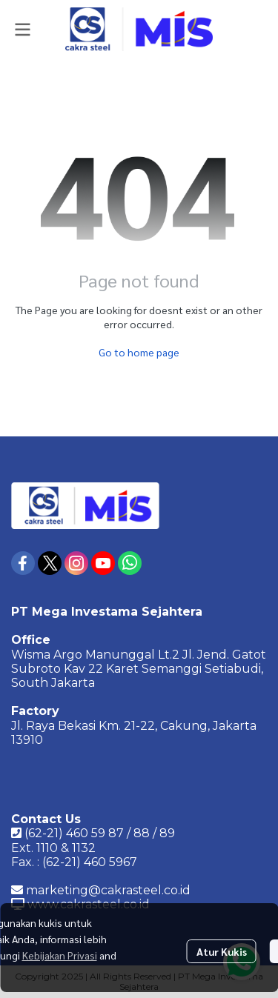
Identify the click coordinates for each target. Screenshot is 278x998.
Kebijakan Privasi (59, 955)
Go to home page (139, 352)
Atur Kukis (221, 951)
